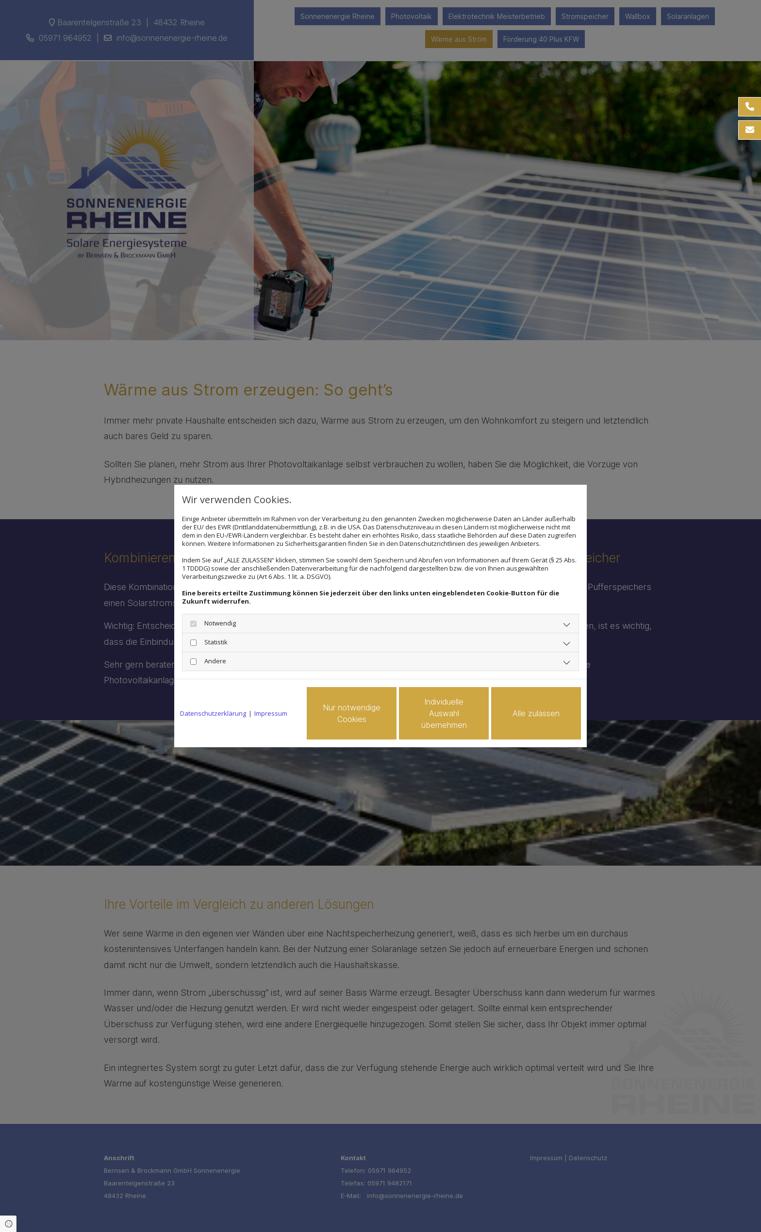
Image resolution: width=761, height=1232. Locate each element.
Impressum (270, 713)
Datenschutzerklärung (213, 713)
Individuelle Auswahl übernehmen (444, 713)
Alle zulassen (536, 713)
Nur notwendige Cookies (351, 713)
